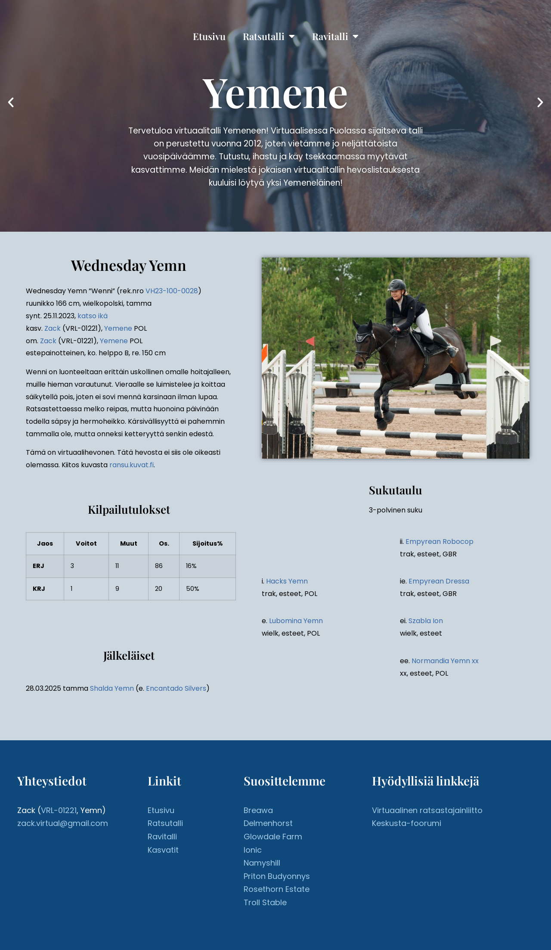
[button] (10, 102)
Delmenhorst (268, 823)
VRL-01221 (59, 810)
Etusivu (209, 36)
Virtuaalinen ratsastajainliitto (427, 810)
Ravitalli (335, 36)
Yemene (118, 328)
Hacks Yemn (287, 581)
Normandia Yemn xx (445, 661)
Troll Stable (265, 902)
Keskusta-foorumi (406, 823)
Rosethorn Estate (277, 889)
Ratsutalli (269, 36)
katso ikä (92, 316)
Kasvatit (163, 849)
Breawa (258, 810)
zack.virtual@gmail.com (62, 823)
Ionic (253, 849)
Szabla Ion (426, 621)
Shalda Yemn (112, 688)
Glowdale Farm (273, 836)
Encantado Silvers (176, 688)
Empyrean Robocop (440, 541)
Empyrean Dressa (439, 581)
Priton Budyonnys (277, 876)
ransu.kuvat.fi (131, 465)
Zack (52, 328)
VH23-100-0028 (171, 291)
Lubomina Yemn (296, 621)
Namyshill (262, 862)
